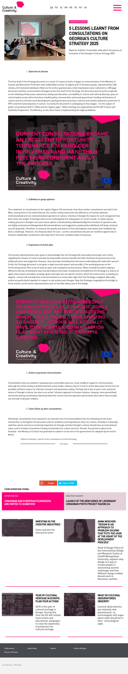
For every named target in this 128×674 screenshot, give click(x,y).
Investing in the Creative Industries (48, 523)
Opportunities (11, 496)
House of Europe (11, 652)
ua (85, 7)
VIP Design (17, 665)
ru (56, 7)
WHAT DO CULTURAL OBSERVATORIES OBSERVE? (109, 598)
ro (80, 7)
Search (53, 648)
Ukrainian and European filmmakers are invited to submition (27, 502)
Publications (9, 648)
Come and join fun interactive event (45, 531)
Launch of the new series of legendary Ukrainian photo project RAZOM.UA (91, 502)
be (71, 7)
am (66, 7)
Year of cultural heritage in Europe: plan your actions (48, 598)
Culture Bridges (80, 648)
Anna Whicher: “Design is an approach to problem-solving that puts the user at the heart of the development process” (110, 532)
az (61, 7)
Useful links (32, 648)
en (51, 7)
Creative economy (78, 22)
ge (75, 7)
